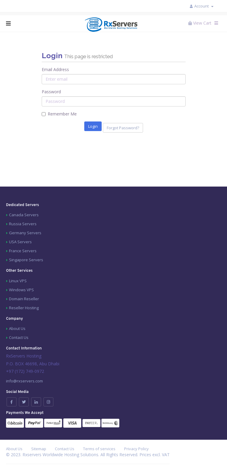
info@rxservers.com (24, 381)
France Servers (23, 250)
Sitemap (38, 448)
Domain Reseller (24, 298)
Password (51, 91)
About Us (17, 328)
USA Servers (20, 241)
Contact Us (18, 337)
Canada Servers (24, 214)
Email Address (55, 69)
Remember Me (59, 114)
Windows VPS (21, 289)
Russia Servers (23, 223)
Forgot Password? (123, 127)
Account (204, 6)
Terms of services (99, 448)
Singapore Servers (26, 259)
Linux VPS (18, 280)
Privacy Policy (136, 448)
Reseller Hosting (24, 307)
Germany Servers (25, 232)
